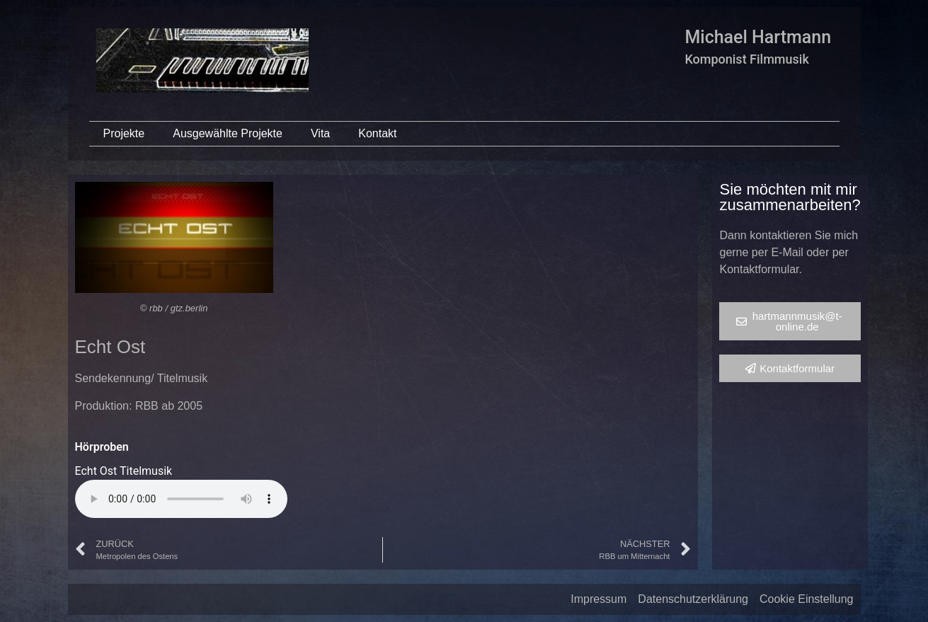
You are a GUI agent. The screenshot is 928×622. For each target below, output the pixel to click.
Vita (320, 133)
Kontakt (377, 133)
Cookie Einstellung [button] (807, 599)
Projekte (124, 133)
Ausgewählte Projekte (227, 133)
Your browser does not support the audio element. (181, 499)
